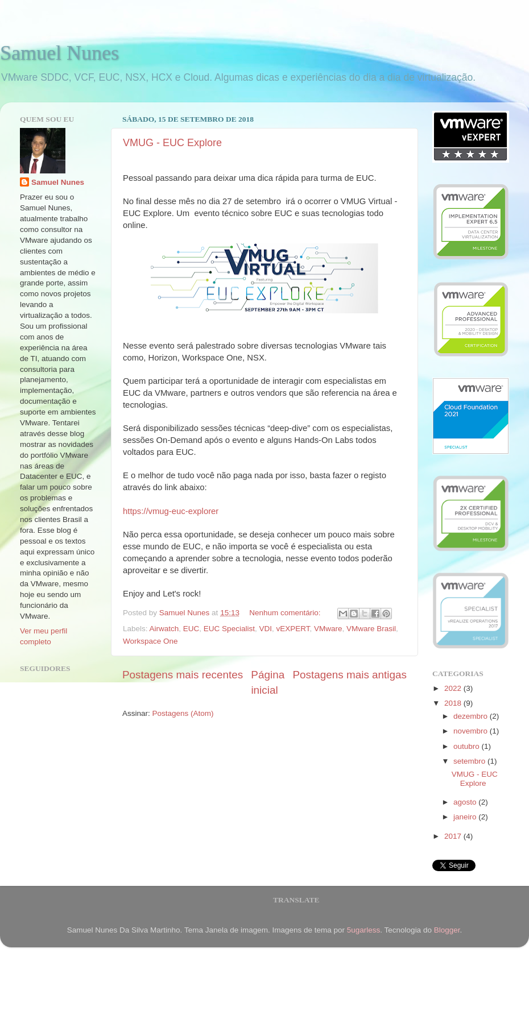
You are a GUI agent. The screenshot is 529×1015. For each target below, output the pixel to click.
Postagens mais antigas (349, 675)
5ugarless (364, 930)
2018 (454, 703)
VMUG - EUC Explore (172, 142)
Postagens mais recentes (182, 675)
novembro (471, 731)
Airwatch (164, 628)
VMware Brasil (371, 628)
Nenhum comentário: (286, 612)
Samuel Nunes (59, 53)
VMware (328, 628)
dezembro (471, 716)
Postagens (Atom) (183, 713)
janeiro (465, 817)
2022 (454, 688)
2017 (454, 836)
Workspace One (150, 641)
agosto (465, 802)
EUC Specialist (229, 628)
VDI (265, 628)
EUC (191, 628)
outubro (467, 746)
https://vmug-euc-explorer (170, 511)
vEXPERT (292, 628)
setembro (470, 761)
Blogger (447, 930)
